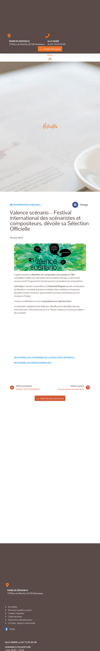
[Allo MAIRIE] (47, 36)
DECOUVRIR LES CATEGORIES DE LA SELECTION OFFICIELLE (44, 357)
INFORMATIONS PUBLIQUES (27, 204)
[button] (50, 59)
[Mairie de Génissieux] (9, 36)
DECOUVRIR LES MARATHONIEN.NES (32, 362)
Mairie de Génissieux (19, 41)
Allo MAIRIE (53, 41)
